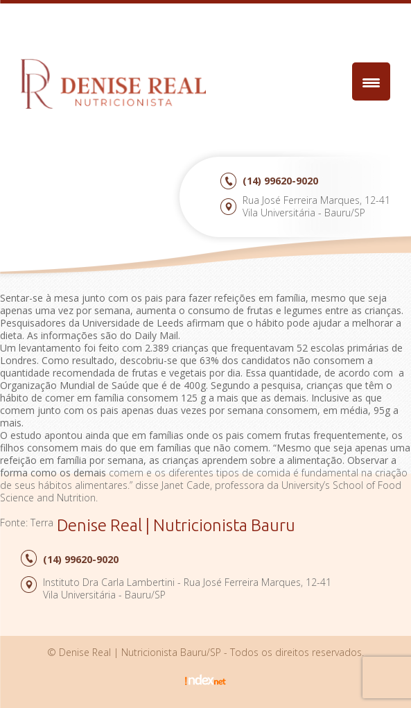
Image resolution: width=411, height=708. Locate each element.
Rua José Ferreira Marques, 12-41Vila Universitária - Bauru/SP (316, 206)
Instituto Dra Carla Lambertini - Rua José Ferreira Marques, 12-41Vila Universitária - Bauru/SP (187, 588)
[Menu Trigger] (371, 81)
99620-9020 (280, 180)
